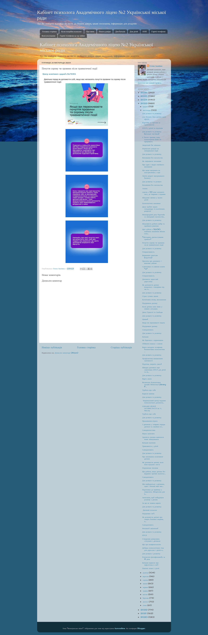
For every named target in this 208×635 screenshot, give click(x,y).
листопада (147, 110)
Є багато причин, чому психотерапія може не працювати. (151, 139)
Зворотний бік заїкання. (151, 145)
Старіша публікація (121, 347)
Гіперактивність (148, 252)
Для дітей (134, 32)
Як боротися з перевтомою (152, 340)
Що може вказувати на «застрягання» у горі (151, 171)
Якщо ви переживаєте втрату (153, 323)
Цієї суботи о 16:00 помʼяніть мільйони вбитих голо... (153, 231)
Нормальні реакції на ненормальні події (150, 149)
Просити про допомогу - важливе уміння (152, 262)
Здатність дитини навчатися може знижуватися (153, 438)
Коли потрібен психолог (71, 32)
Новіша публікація (52, 347)
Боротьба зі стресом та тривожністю (151, 123)
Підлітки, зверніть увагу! (152, 364)
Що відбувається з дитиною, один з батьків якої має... (153, 485)
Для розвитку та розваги (151, 182)
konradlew (120, 628)
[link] (59, 74)
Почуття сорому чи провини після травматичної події (153, 244)
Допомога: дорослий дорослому (150, 280)
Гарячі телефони (158, 32)
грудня (145, 106)
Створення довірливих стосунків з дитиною (151, 540)
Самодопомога (147, 330)
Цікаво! (145, 319)
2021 (143, 613)
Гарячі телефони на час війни (72, 36)
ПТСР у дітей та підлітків (152, 128)
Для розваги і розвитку (151, 554)
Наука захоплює (148, 433)
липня (145, 583)
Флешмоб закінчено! (150, 528)
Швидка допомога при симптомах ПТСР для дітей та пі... (154, 369)
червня (146, 587)
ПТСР (144, 535)
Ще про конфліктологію (151, 544)
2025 (144, 96)
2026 (144, 93)
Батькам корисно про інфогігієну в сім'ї (150, 564)
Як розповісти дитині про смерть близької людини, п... (152, 519)
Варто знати (146, 379)
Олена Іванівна (156, 66)
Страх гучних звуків (150, 296)
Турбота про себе (149, 390)
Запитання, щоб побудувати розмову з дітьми (153, 498)
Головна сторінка (49, 32)
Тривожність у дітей (150, 446)
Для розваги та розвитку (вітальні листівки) (151, 133)
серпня (146, 580)
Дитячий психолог (149, 510)
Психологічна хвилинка (151, 203)
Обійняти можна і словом (152, 344)
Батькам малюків (148, 443)
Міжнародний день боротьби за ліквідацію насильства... (153, 216)
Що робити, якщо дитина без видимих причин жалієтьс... (154, 472)
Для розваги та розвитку (151, 113)
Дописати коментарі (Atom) (66, 353)
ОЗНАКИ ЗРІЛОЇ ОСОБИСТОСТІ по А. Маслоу (152, 408)
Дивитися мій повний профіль (149, 83)
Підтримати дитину (149, 303)
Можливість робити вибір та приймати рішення (153, 225)
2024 (144, 100)
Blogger (141, 628)
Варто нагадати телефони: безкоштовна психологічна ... (153, 349)
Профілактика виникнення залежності (152, 359)
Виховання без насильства (152, 158)
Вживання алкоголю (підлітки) (150, 256)
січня (145, 605)
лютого (146, 602)
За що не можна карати (151, 503)
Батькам (145, 337)
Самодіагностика (148, 430)
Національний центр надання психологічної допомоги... (154, 401)
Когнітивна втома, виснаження (154, 300)
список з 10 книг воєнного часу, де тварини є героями (153, 193)
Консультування (48, 36)
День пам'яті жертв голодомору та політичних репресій (153, 209)
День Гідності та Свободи (152, 312)
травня (146, 591)
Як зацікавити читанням (151, 161)
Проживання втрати (149, 421)
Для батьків (120, 32)
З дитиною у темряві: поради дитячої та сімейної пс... (153, 425)
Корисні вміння (148, 394)
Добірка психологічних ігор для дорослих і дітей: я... (153, 549)
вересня (146, 576)
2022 (144, 610)
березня (146, 598)
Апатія (144, 188)
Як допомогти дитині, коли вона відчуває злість (152, 463)
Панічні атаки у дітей (150, 568)
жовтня (146, 573)
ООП (144, 32)
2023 (144, 103)
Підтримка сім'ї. (148, 513)
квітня (145, 594)
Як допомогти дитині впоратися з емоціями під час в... (153, 287)
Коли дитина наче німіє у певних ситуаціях (152, 308)
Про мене (90, 32)
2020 (144, 617)
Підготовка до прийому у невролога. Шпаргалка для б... (153, 492)
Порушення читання (150, 468)
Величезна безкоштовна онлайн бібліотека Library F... (154, 384)
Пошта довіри (105, 32)
